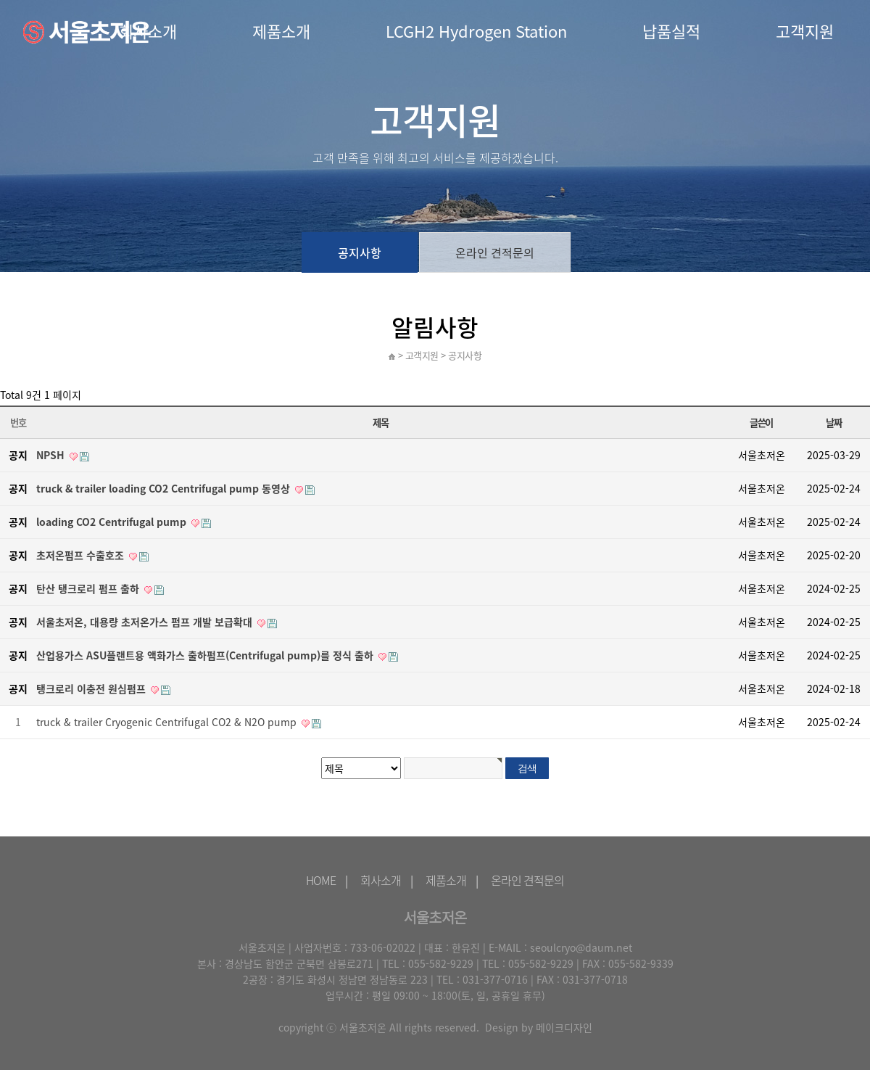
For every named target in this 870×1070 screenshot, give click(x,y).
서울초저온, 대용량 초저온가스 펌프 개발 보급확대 (144, 621)
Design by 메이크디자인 (538, 1027)
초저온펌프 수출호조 (80, 555)
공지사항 (359, 252)
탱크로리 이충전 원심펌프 (91, 688)
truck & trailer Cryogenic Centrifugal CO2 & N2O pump (166, 722)
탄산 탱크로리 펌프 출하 (87, 588)
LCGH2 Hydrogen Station (476, 31)
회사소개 (380, 880)
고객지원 (805, 31)
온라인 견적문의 (494, 252)
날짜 (833, 422)
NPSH (50, 455)
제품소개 (281, 31)
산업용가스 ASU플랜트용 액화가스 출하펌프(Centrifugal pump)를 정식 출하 (204, 655)
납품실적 (671, 31)
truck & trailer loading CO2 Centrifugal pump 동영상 (163, 488)
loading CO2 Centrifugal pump (111, 521)
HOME (321, 880)
